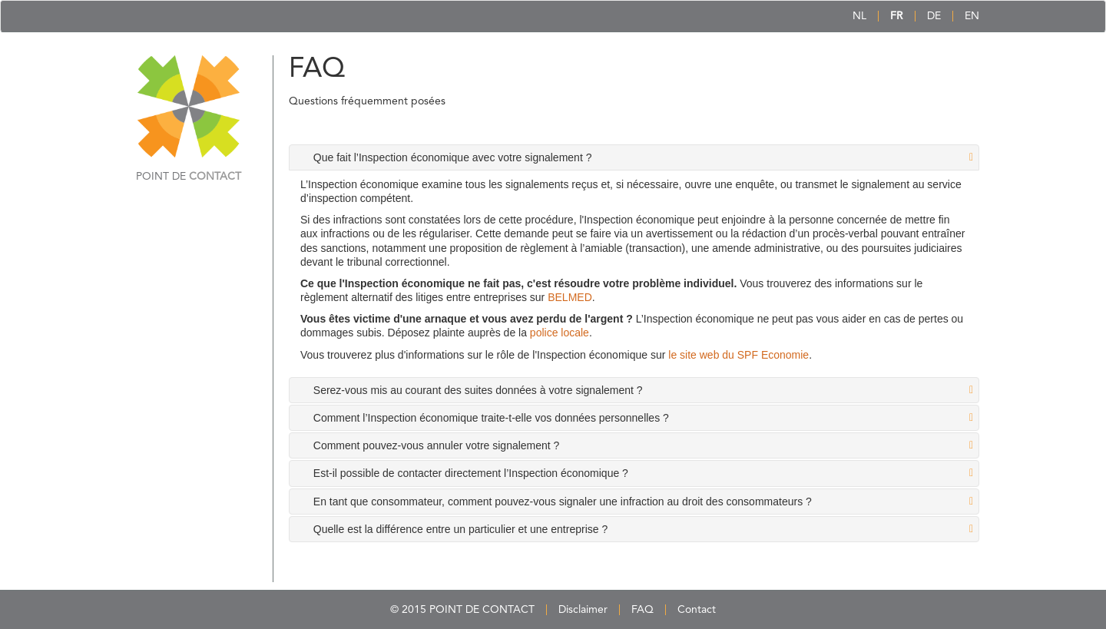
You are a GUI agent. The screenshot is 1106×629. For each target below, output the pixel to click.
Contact (696, 609)
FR (896, 16)
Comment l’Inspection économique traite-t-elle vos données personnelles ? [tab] (491, 418)
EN (972, 16)
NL (859, 16)
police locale (559, 332)
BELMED (570, 297)
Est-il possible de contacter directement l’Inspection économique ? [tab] (470, 473)
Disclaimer (583, 609)
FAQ (642, 609)
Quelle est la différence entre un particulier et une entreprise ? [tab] (460, 529)
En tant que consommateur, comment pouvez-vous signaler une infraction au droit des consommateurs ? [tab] (562, 501)
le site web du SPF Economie (738, 355)
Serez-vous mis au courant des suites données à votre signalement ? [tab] (478, 390)
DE (934, 16)
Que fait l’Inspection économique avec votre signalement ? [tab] (452, 157)
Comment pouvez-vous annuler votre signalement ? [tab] (436, 445)
